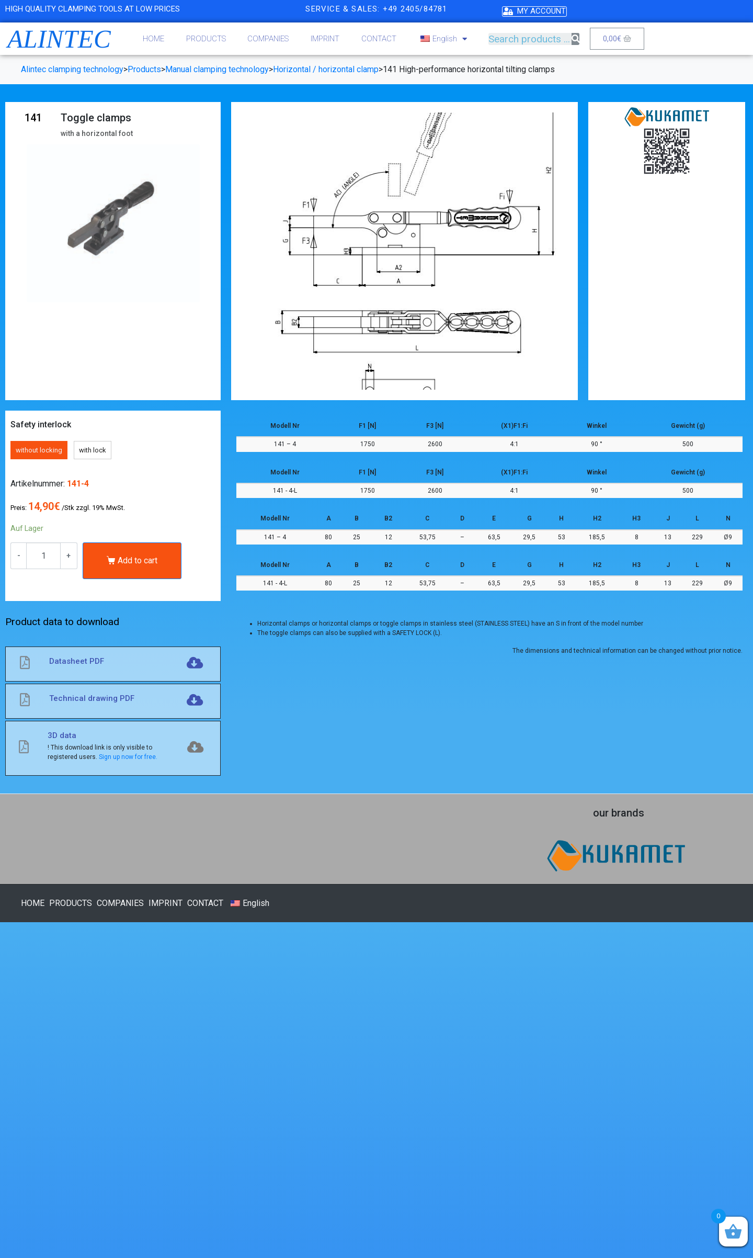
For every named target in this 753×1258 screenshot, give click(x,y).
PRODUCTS (206, 38)
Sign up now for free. (128, 757)
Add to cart (137, 560)
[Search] (575, 39)
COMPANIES (268, 38)
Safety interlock (40, 424)
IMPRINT (325, 38)
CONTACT (378, 38)
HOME (153, 38)
